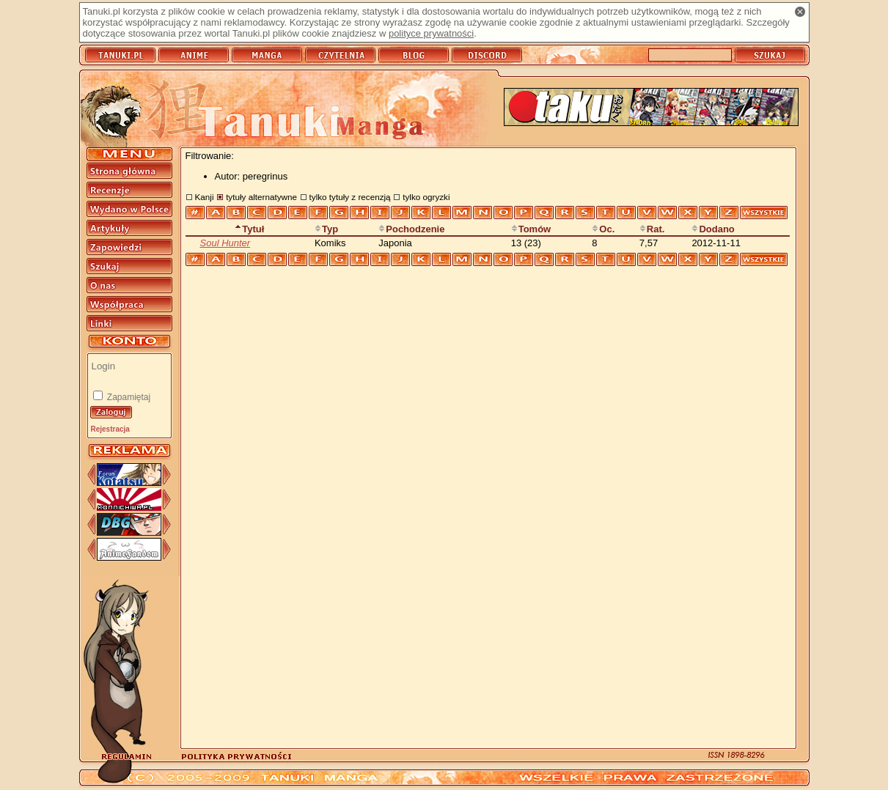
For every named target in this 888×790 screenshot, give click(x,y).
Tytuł (249, 229)
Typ (326, 229)
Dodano (712, 229)
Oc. (603, 229)
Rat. (652, 229)
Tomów (531, 229)
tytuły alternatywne (261, 197)
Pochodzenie (411, 229)
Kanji (204, 197)
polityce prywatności (431, 33)
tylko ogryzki (426, 197)
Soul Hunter (225, 242)
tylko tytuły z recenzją (350, 197)
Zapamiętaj (128, 397)
